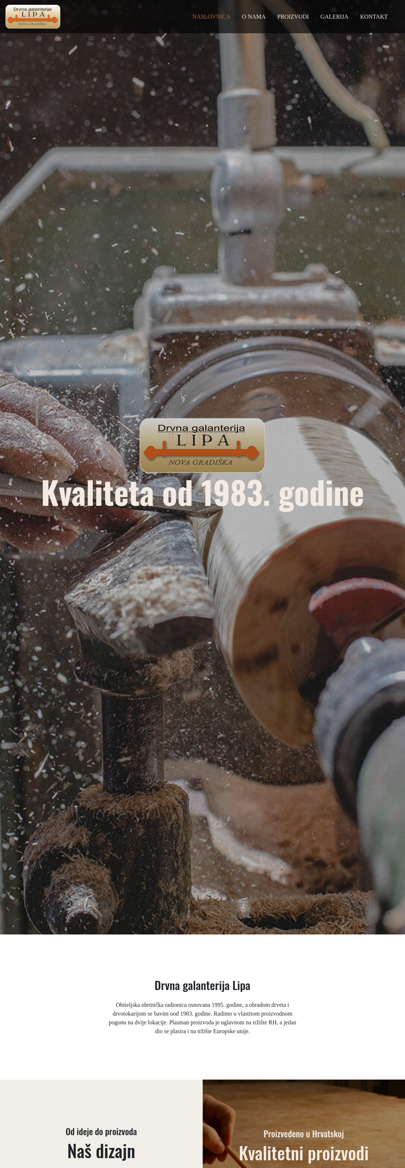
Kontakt (374, 17)
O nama (253, 17)
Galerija (334, 17)
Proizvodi (293, 17)
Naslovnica (211, 17)
